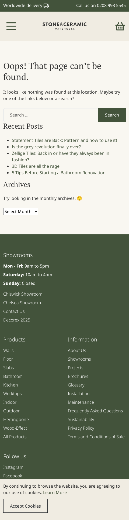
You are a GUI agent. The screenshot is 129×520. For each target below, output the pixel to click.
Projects (75, 368)
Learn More (55, 492)
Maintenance (81, 402)
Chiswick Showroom (22, 294)
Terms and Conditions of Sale (96, 437)
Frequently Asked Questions (95, 411)
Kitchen (10, 385)
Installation (79, 393)
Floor (8, 359)
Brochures (78, 376)
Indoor (9, 402)
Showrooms (79, 359)
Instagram (13, 467)
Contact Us (14, 311)
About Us (77, 350)
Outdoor (11, 411)
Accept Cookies (25, 506)
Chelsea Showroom (22, 303)
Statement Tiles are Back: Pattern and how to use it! (64, 140)
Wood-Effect (15, 428)
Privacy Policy (81, 428)
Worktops (12, 393)
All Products (14, 437)
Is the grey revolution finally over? (46, 147)
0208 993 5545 (111, 5)
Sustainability (81, 419)
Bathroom (13, 376)
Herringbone (16, 419)
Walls (8, 350)
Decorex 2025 (16, 320)
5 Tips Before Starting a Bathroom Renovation (59, 173)
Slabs (8, 368)
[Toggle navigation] (11, 26)
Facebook (12, 476)
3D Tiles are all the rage (36, 166)
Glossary (76, 385)
